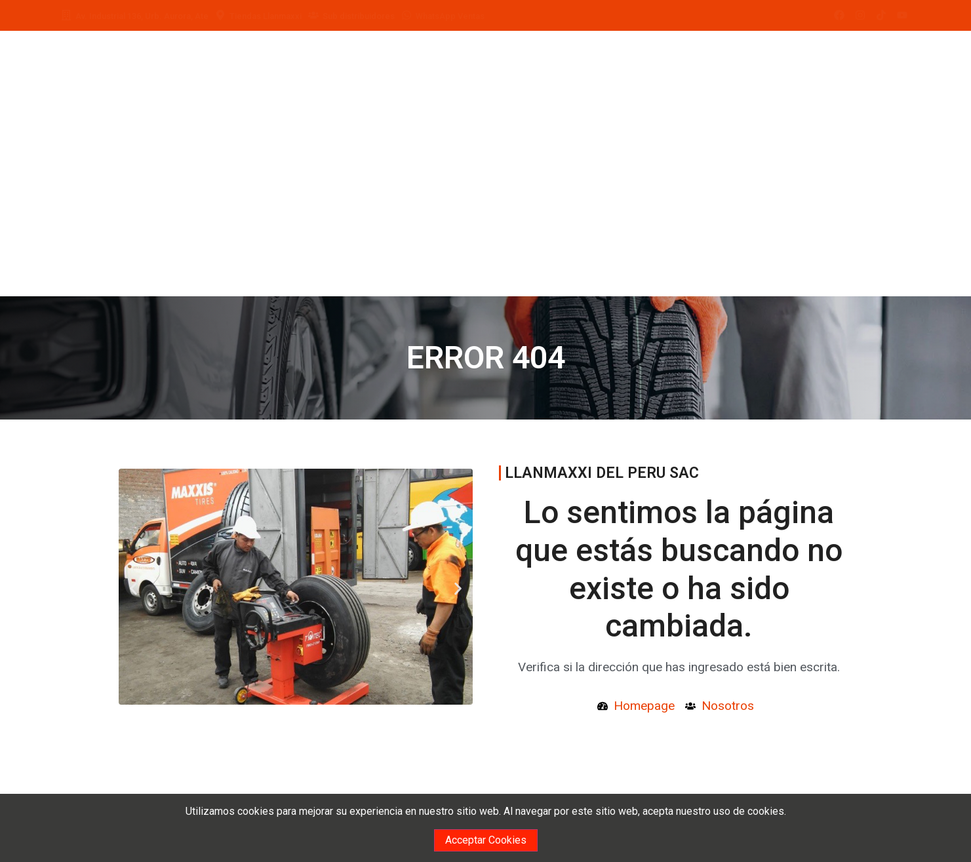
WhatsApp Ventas (450, 16)
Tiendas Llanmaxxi (265, 16)
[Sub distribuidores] (313, 15)
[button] (123, 589)
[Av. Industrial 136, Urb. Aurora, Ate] (66, 15)
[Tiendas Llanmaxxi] (220, 15)
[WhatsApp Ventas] (406, 15)
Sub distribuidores (359, 16)
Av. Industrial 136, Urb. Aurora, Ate (141, 16)
